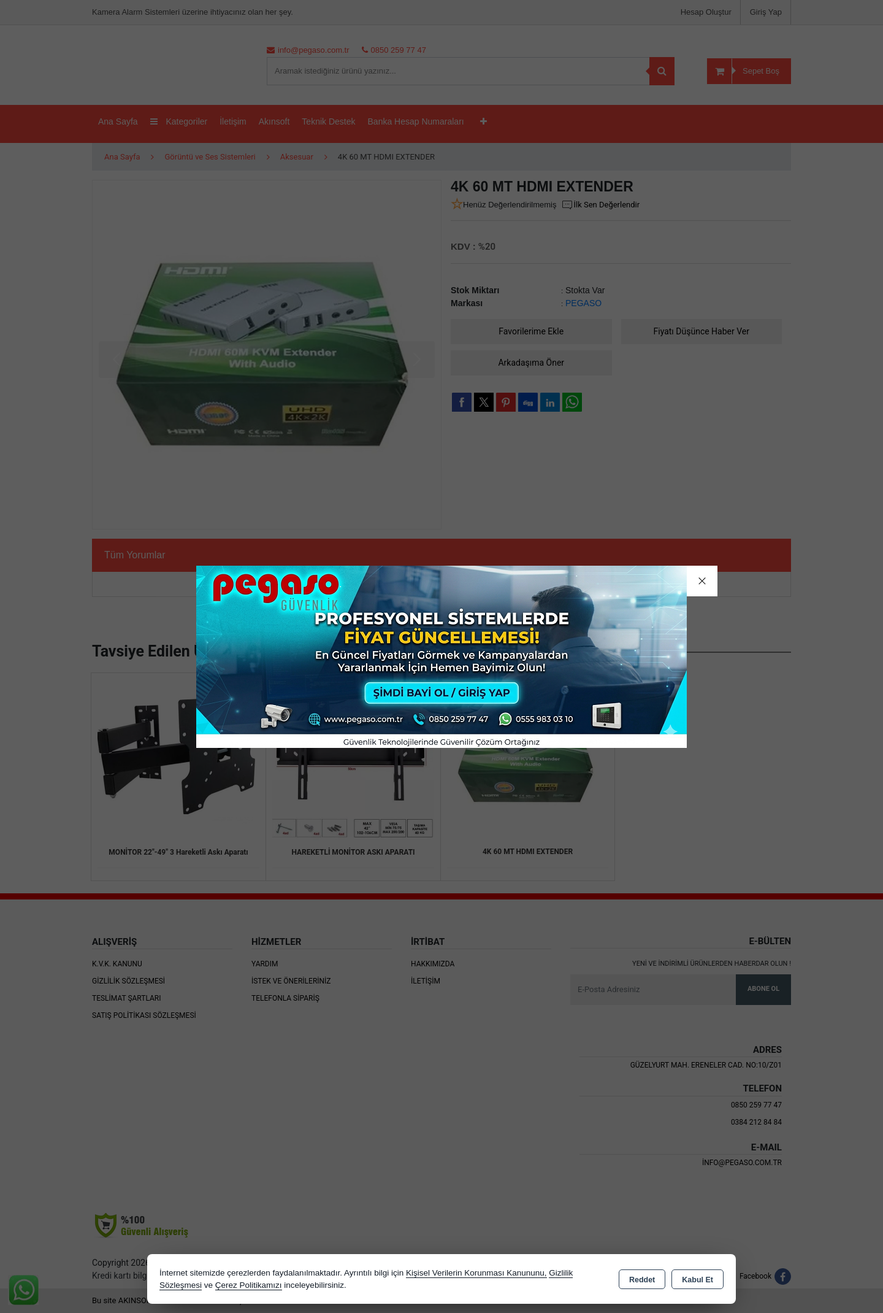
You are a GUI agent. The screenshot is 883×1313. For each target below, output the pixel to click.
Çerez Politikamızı (248, 1285)
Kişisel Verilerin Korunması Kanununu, (476, 1272)
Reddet (642, 1280)
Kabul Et (697, 1280)
